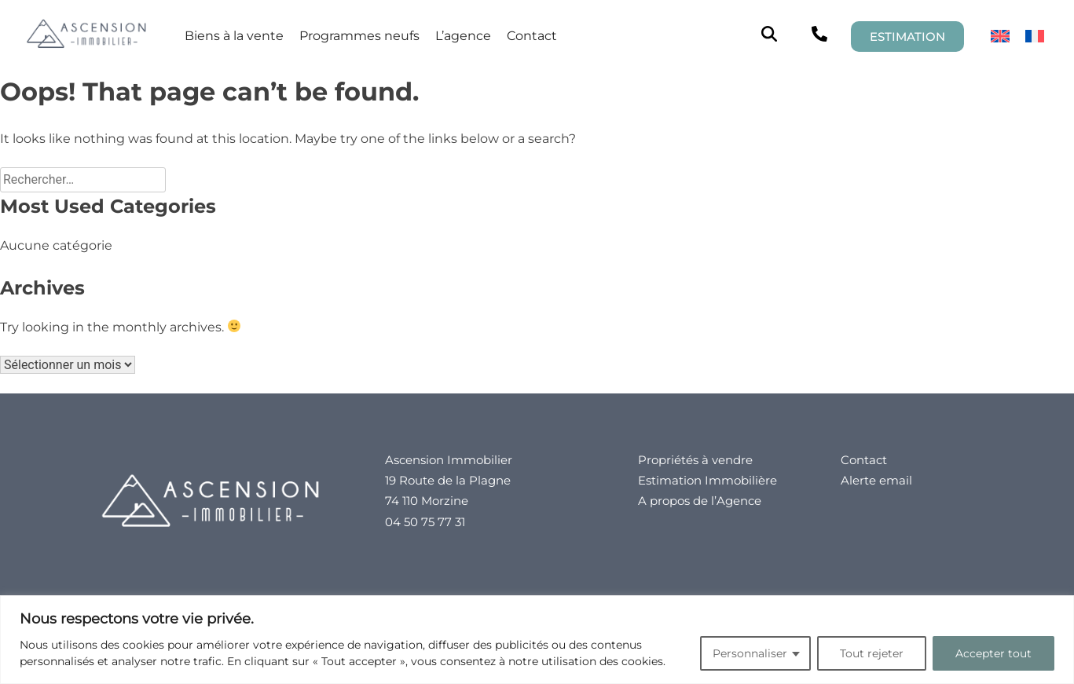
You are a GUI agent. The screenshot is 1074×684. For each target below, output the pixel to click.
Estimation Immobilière (707, 480)
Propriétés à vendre (695, 459)
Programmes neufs (359, 35)
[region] (537, 639)
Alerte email (876, 480)
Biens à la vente (234, 35)
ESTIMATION (907, 36)
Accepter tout (993, 653)
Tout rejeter (872, 653)
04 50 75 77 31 (425, 521)
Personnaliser (750, 653)
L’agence (463, 35)
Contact (532, 35)
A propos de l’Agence (699, 500)
